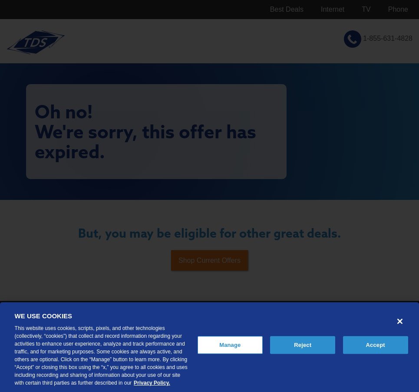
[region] (209, 347)
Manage (230, 345)
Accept (375, 345)
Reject (302, 345)
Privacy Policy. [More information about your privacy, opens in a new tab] (152, 383)
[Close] (399, 321)
